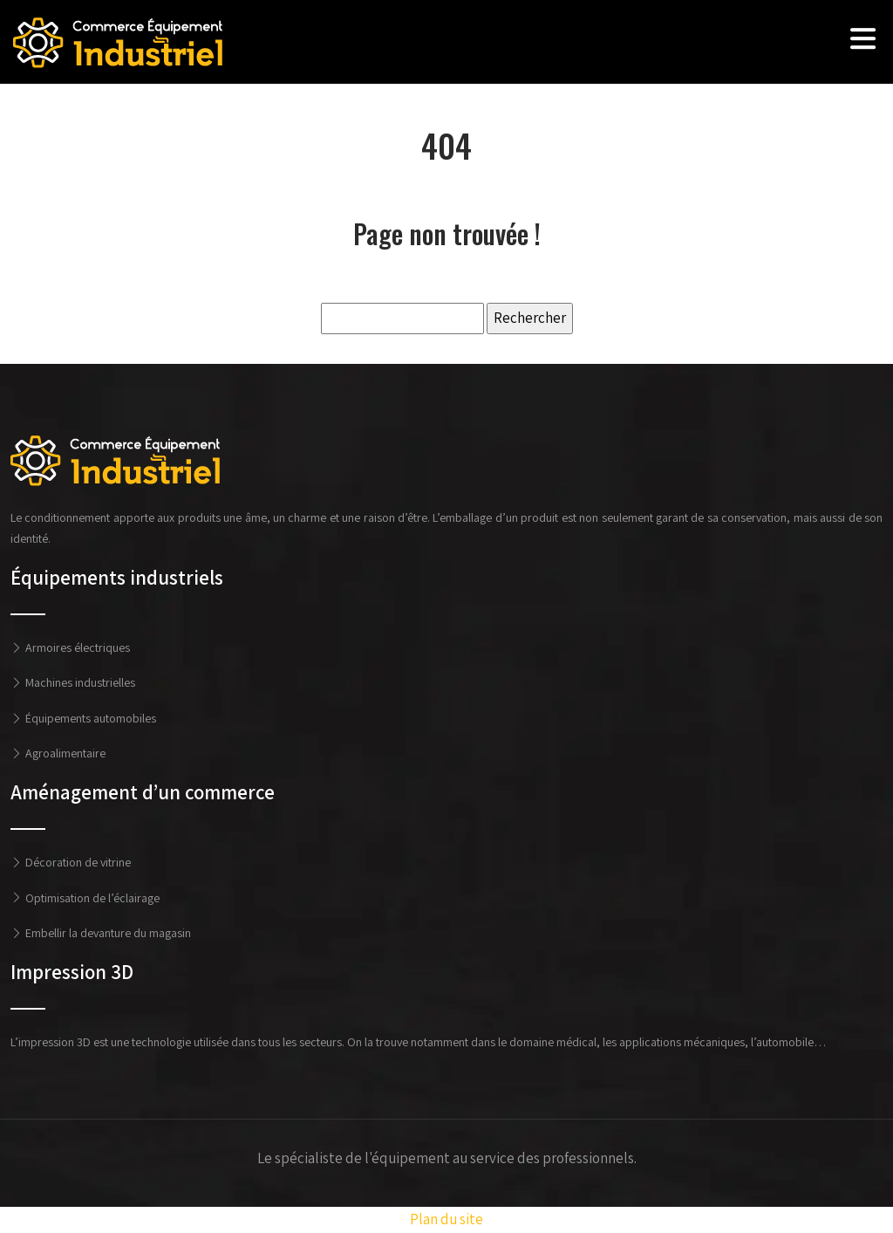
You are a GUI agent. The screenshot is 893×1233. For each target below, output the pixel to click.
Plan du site (446, 1219)
